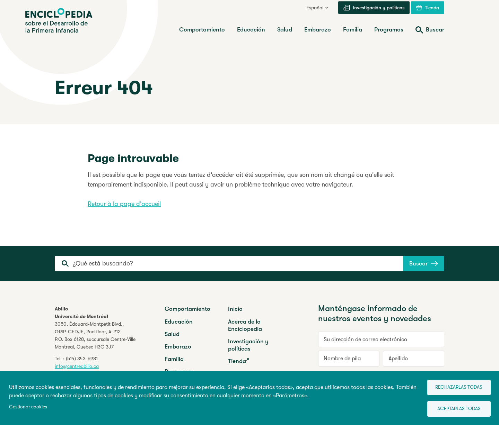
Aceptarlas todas (456, 407)
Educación (179, 321)
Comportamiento (187, 309)
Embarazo (178, 346)
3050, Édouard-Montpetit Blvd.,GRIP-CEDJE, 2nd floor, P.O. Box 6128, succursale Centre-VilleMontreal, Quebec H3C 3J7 (95, 335)
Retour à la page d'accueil (124, 203)
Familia (174, 359)
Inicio (235, 309)
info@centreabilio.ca (77, 366)
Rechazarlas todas (456, 385)
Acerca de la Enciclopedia (245, 325)
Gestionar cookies (28, 405)
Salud (172, 334)
